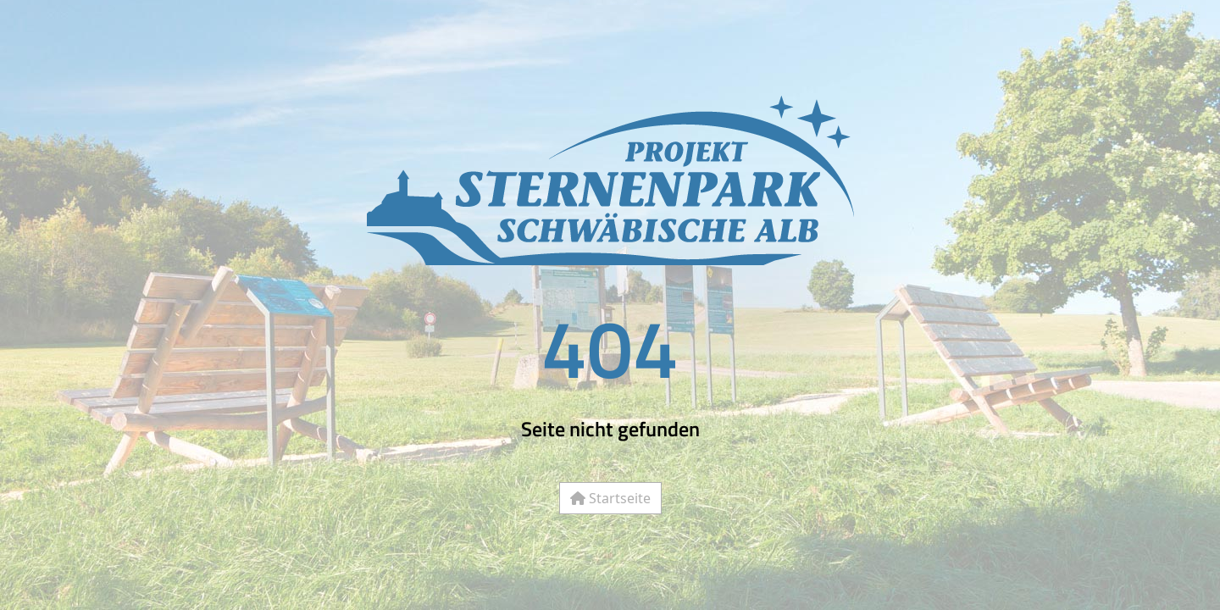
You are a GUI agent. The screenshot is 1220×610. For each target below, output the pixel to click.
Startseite (610, 498)
